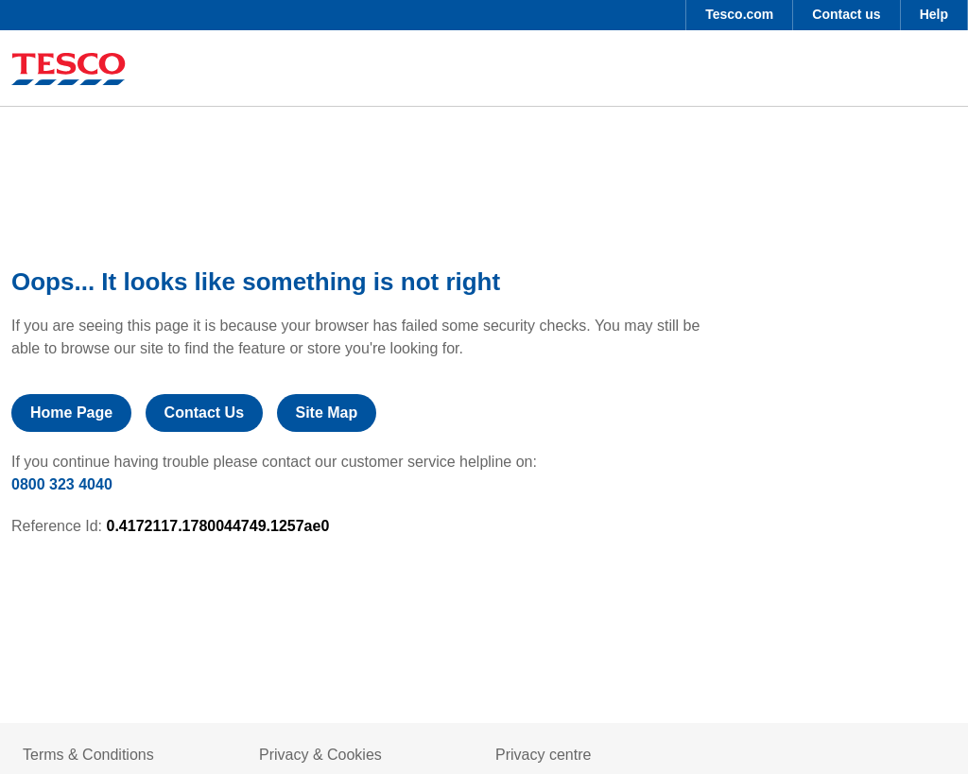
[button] (739, 15)
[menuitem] (738, 15)
